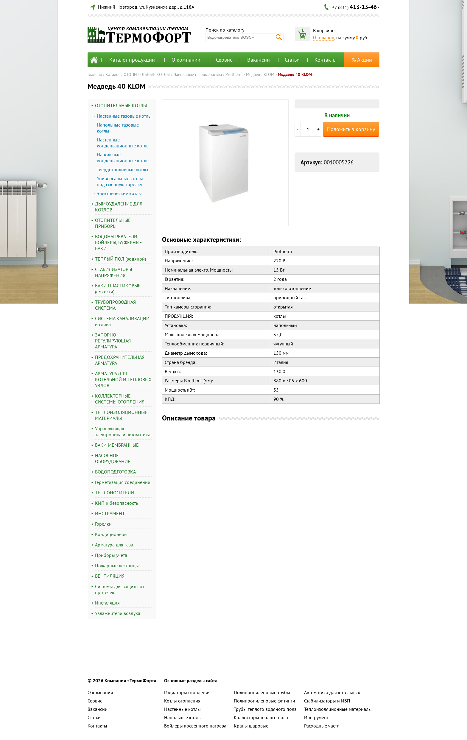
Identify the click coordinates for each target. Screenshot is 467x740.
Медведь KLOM (260, 74)
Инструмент (316, 717)
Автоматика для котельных (332, 692)
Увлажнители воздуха (117, 613)
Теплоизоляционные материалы (338, 709)
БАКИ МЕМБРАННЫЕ (117, 445)
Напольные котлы (183, 717)
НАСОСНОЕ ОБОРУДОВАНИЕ (112, 458)
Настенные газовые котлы (124, 116)
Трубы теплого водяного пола (265, 709)
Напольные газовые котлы (197, 74)
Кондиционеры (111, 534)
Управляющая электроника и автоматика (122, 431)
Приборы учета (111, 555)
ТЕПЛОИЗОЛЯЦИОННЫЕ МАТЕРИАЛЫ (121, 415)
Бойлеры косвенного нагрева (195, 726)
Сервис (224, 59)
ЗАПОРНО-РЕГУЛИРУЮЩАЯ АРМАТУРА (113, 341)
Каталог (112, 74)
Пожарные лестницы (117, 565)
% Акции (362, 59)
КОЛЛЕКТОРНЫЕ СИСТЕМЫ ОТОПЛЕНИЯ (119, 399)
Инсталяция (107, 603)
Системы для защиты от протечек (119, 589)
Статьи (292, 59)
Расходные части (322, 726)
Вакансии (258, 59)
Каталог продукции (132, 59)
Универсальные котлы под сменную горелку (120, 181)
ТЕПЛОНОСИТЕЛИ (114, 493)
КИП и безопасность (116, 503)
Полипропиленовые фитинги (264, 701)
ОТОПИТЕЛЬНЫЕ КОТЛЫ (147, 74)
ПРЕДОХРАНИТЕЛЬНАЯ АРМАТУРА (119, 360)
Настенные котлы (182, 709)
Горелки (103, 524)
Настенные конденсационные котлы (123, 143)
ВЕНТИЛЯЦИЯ (109, 576)
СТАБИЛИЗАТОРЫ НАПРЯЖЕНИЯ (113, 272)
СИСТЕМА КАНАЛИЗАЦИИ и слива (122, 321)
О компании (186, 59)
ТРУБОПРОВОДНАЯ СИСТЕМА (115, 305)
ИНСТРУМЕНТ (110, 513)
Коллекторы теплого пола (261, 717)
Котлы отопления (182, 701)
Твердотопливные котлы (122, 169)
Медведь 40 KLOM (295, 74)
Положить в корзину (351, 129)
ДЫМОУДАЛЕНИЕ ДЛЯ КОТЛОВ (118, 207)
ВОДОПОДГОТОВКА (115, 472)
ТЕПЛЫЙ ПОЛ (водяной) (120, 259)
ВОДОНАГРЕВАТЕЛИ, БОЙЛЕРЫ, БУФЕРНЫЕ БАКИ (118, 242)
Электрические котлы (119, 193)
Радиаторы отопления (187, 692)
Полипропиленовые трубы (262, 692)
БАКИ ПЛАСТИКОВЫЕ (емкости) (118, 289)
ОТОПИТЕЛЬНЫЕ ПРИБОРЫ (113, 223)
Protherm (233, 74)
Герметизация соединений (122, 482)
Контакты (326, 59)
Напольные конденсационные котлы (123, 157)
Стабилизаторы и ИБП (327, 701)
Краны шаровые (251, 726)
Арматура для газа (114, 545)
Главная (95, 74)
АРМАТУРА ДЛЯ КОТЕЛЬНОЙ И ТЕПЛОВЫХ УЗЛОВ (123, 379)
